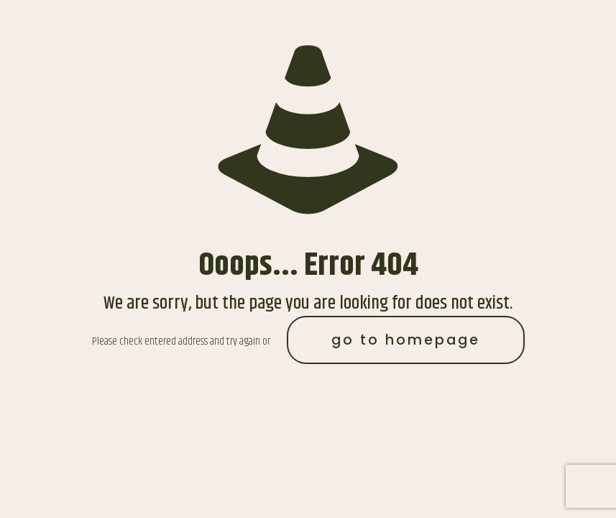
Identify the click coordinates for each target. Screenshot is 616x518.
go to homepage (405, 340)
